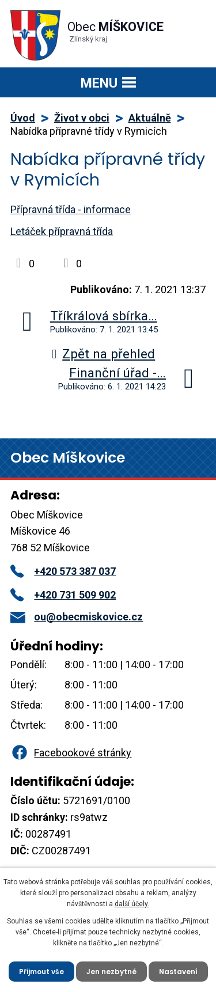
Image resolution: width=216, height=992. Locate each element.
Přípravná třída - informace (70, 209)
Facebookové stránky (70, 753)
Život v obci (81, 118)
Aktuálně (149, 118)
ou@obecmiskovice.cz (76, 617)
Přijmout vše (41, 971)
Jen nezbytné (111, 971)
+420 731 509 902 (63, 595)
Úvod (22, 118)
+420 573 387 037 (63, 571)
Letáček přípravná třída (61, 231)
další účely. (132, 904)
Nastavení (178, 971)
